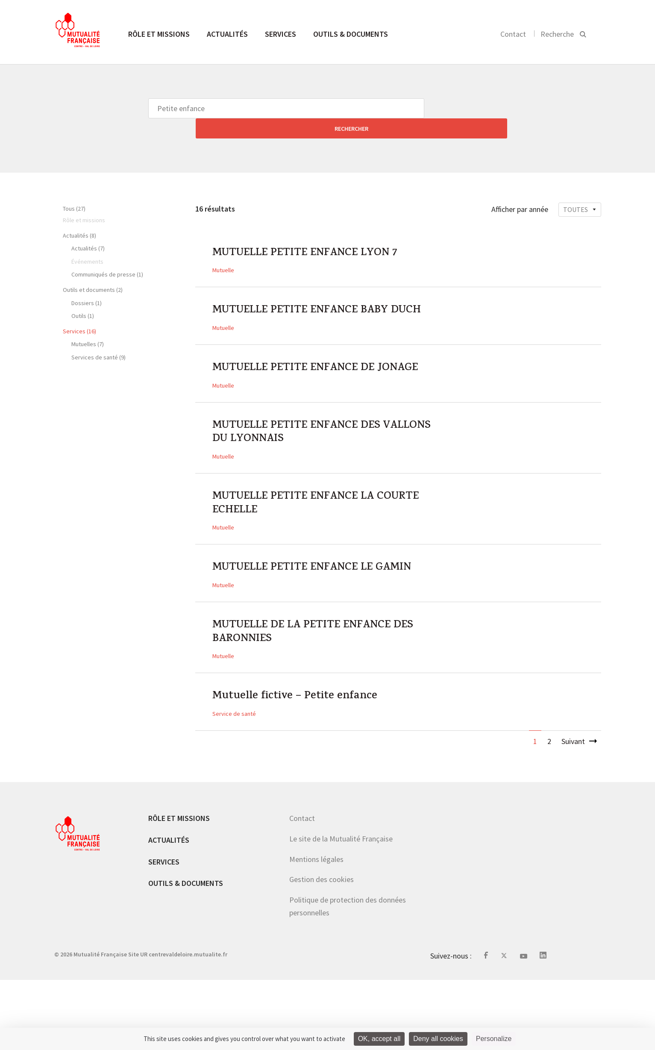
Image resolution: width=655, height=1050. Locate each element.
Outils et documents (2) (93, 270)
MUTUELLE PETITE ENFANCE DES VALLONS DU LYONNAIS (309, 461)
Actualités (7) (88, 228)
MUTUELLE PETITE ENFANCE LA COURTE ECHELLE (305, 539)
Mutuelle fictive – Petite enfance (307, 765)
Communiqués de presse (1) (107, 254)
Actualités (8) (79, 215)
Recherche (557, 34)
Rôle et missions (159, 34)
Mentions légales (316, 929)
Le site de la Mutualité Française (341, 909)
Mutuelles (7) (87, 324)
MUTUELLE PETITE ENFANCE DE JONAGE (306, 383)
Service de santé (234, 784)
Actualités (227, 34)
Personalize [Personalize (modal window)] (494, 1038)
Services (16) (79, 311)
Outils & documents (350, 34)
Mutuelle (223, 254)
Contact (513, 34)
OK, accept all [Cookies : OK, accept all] (379, 1038)
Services (280, 34)
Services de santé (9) (98, 337)
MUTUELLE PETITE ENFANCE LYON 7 (318, 235)
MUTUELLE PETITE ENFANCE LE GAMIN (305, 617)
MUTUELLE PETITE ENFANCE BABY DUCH (313, 305)
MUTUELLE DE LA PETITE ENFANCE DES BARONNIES (315, 696)
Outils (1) (82, 296)
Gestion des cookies (321, 950)
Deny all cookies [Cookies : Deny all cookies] (438, 1038)
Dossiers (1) (86, 283)
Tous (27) (74, 188)
